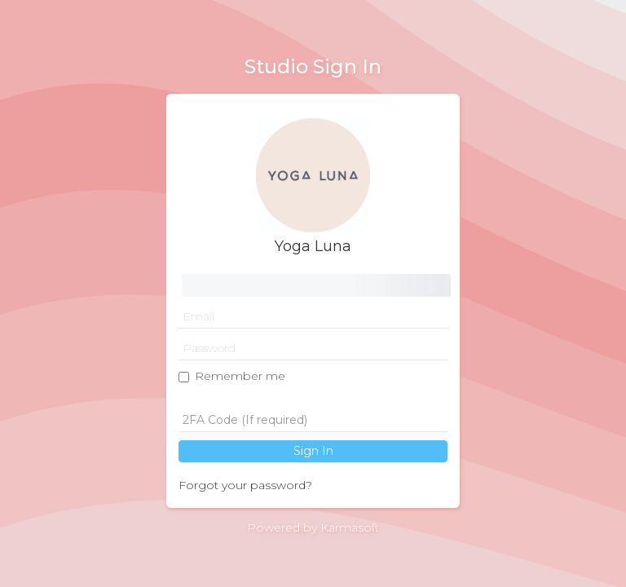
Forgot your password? (245, 485)
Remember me (240, 376)
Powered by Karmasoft (313, 527)
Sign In (313, 451)
